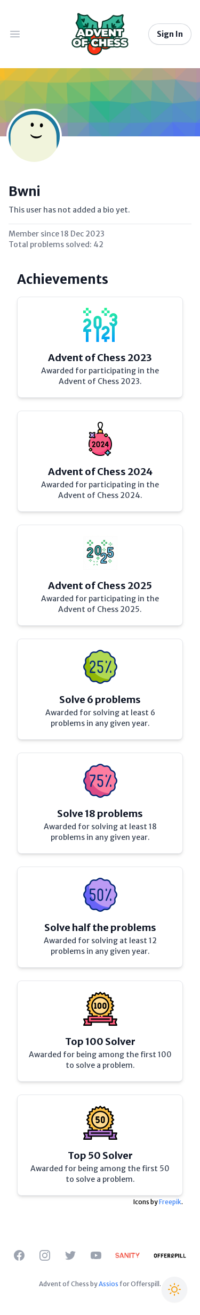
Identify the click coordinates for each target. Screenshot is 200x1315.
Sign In (170, 34)
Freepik (170, 1202)
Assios (108, 1284)
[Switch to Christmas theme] (174, 1289)
